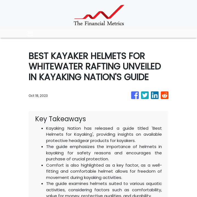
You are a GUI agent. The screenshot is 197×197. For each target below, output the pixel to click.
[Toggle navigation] (30, 34)
